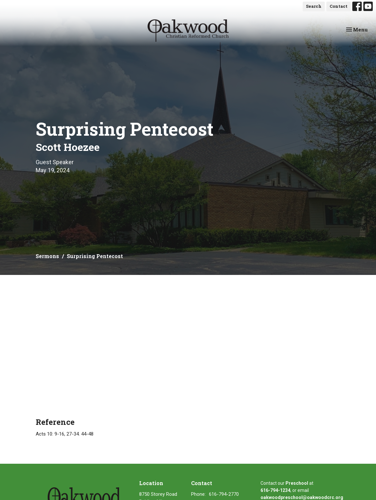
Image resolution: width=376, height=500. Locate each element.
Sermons (47, 256)
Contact (338, 6)
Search (313, 6)
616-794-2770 (224, 494)
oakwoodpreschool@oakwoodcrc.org (302, 497)
